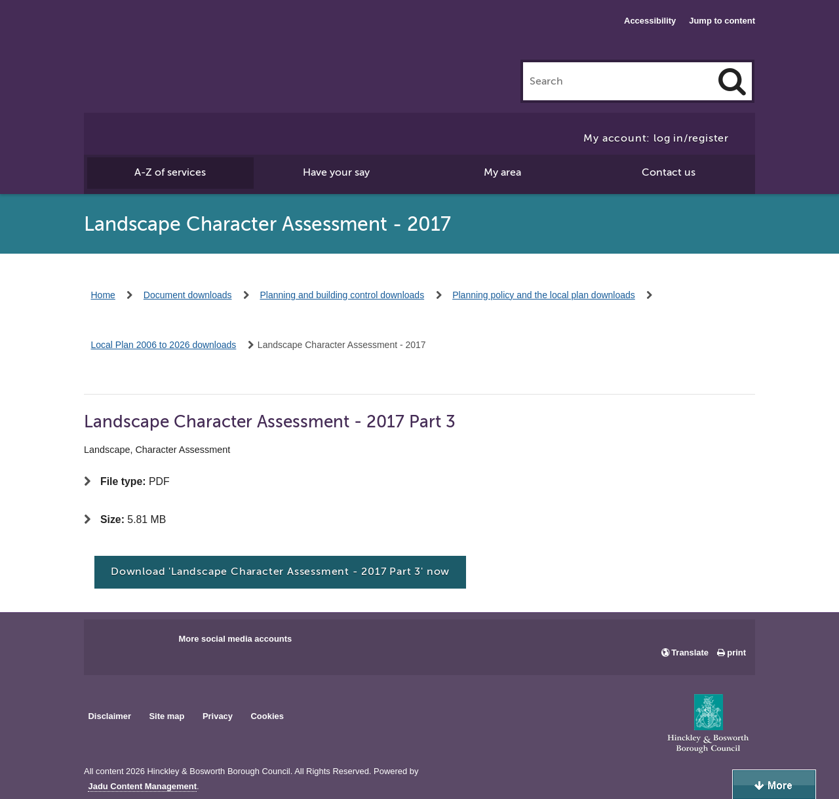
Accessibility (650, 21)
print (736, 652)
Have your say (336, 172)
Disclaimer (109, 716)
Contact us (668, 172)
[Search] (732, 81)
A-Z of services (170, 172)
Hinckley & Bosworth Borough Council (138, 36)
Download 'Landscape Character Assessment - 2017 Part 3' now (280, 571)
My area (502, 172)
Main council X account (148, 643)
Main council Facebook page (107, 643)
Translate (690, 652)
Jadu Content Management (142, 786)
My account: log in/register (656, 138)
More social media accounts (235, 639)
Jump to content (722, 21)
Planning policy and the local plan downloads (543, 295)
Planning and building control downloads (342, 295)
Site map (166, 716)
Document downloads (188, 295)
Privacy (218, 716)
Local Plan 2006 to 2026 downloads (164, 345)
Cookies (267, 716)
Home (103, 295)
